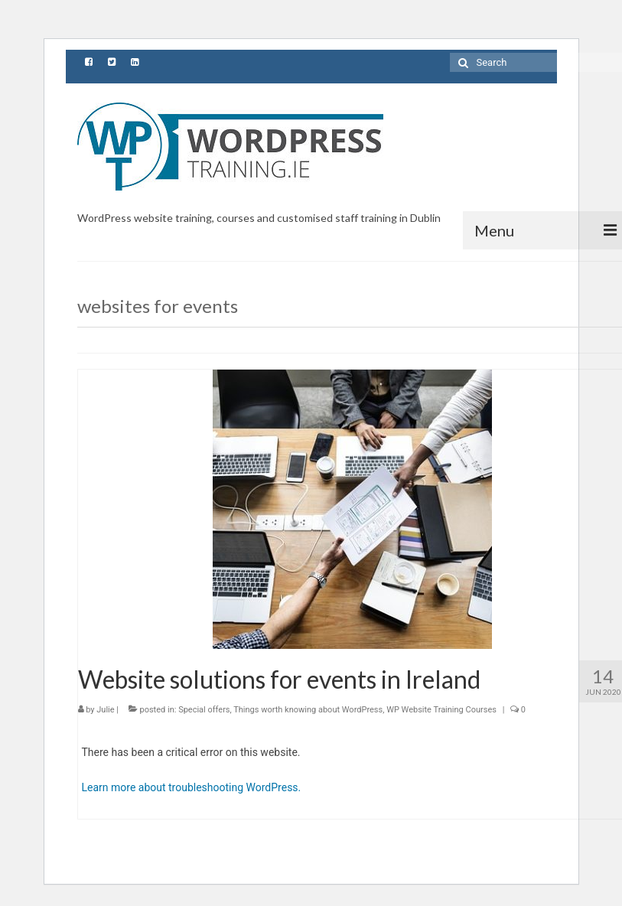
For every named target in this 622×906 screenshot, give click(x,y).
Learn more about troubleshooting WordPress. (191, 787)
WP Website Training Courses (441, 710)
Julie (105, 710)
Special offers (204, 710)
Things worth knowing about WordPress (308, 710)
